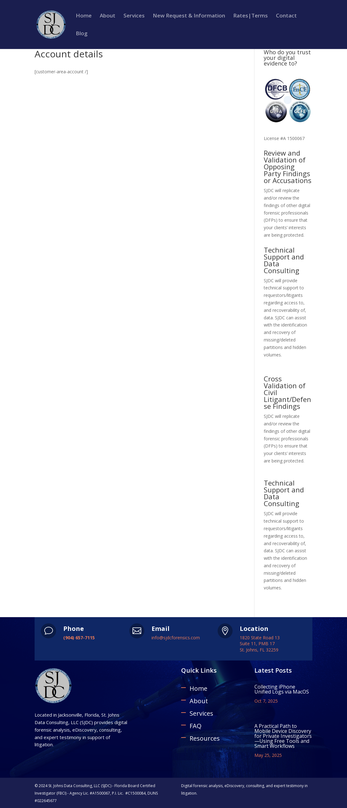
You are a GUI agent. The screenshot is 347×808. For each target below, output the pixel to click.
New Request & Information (189, 16)
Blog (82, 34)
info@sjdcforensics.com (176, 638)
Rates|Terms (250, 16)
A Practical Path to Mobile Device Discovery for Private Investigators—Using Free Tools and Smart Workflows (283, 736)
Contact (286, 16)
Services (134, 16)
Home (84, 16)
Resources (205, 738)
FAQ (195, 726)
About (107, 16)
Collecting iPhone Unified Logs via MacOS (281, 689)
